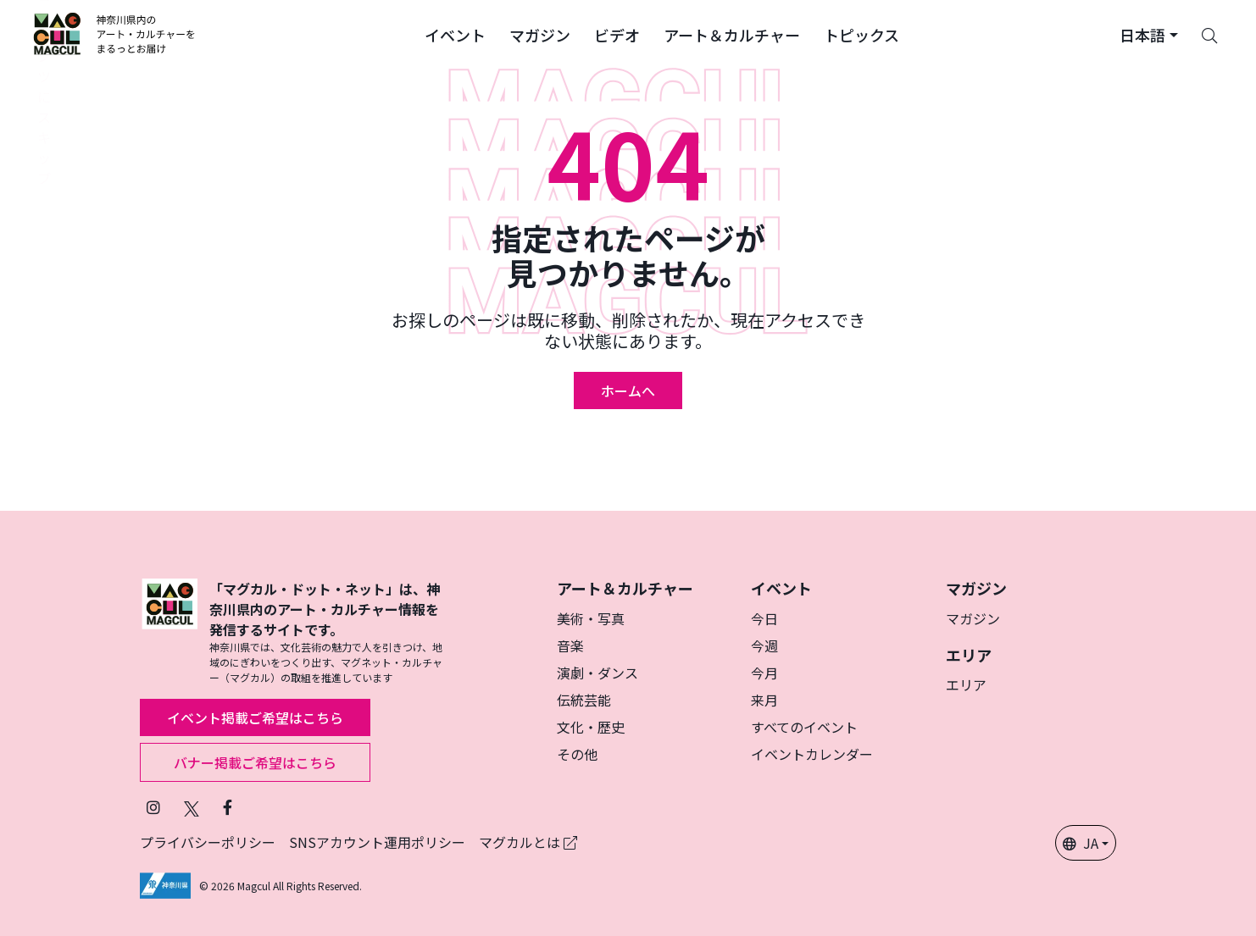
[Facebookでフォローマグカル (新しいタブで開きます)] (227, 807)
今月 (764, 672)
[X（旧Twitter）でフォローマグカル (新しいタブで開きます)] (191, 807)
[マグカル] (169, 632)
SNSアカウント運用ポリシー (377, 842)
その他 (577, 754)
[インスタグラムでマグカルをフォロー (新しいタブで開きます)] (153, 807)
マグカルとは (528, 842)
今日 (764, 618)
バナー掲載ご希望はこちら (255, 762)
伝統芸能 (584, 700)
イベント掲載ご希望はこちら (255, 717)
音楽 (570, 645)
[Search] (1209, 34)
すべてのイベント (804, 727)
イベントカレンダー (812, 754)
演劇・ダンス (597, 672)
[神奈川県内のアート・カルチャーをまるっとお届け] (115, 34)
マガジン (973, 618)
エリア (966, 684)
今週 (764, 645)
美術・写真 (591, 618)
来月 (764, 700)
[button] (455, 34)
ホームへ (628, 390)
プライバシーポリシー (207, 842)
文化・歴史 (591, 727)
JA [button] (1080, 843)
